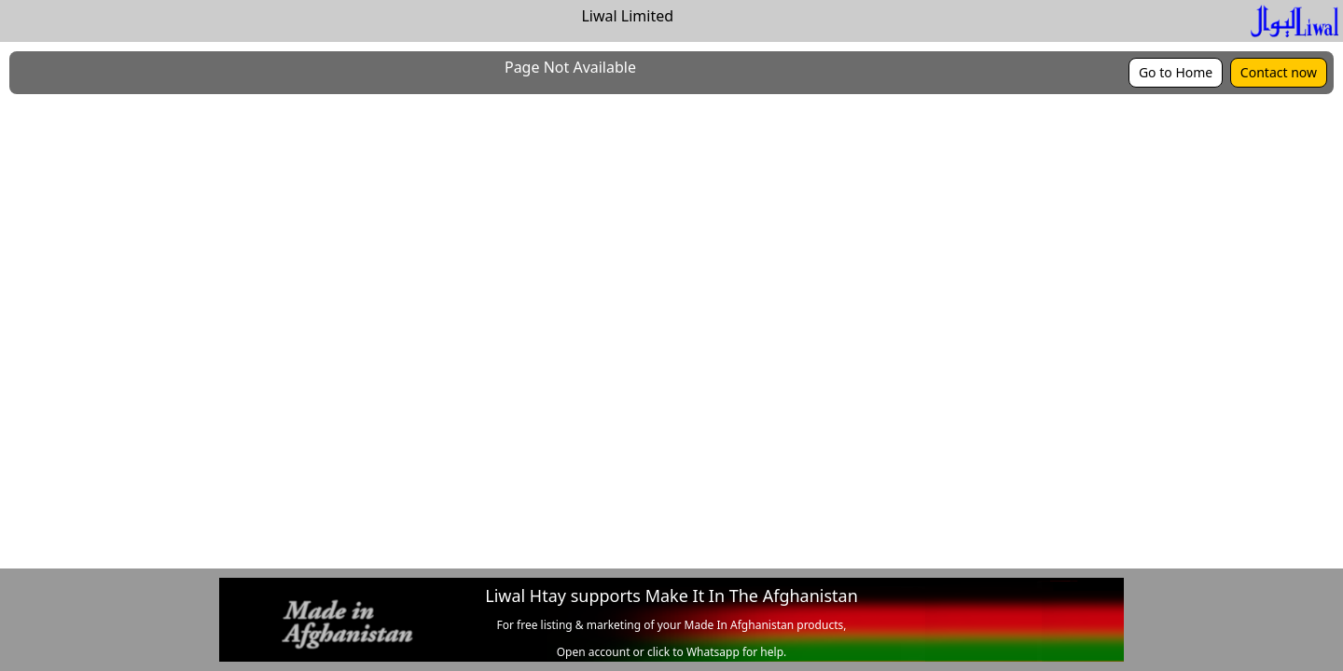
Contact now (1278, 72)
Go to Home (1175, 72)
